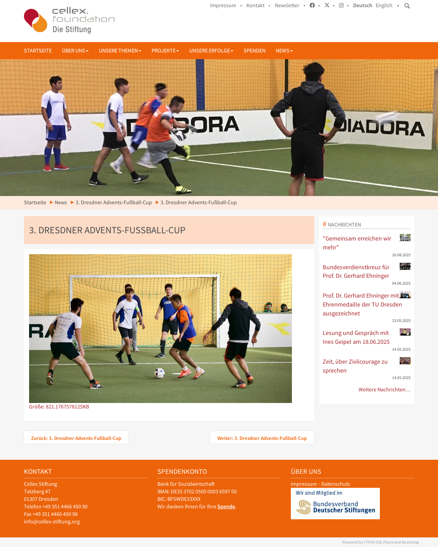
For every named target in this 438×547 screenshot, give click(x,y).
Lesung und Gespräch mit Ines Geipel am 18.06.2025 (367, 337)
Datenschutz (335, 484)
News (284, 50)
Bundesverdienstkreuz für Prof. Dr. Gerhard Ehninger (367, 271)
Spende (226, 506)
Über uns (75, 50)
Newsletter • (290, 5)
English (384, 5)
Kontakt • (258, 5)
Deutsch (362, 5)
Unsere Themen (120, 50)
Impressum (304, 484)
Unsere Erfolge (211, 50)
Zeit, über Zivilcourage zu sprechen (367, 365)
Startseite (38, 50)
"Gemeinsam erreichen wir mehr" (367, 242)
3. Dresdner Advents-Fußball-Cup (114, 202)
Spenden (255, 50)
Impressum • (226, 5)
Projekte (165, 50)
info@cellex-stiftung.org (52, 521)
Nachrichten (344, 224)
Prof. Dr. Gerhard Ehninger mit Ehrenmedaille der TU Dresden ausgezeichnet (367, 304)
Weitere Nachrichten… (385, 389)
